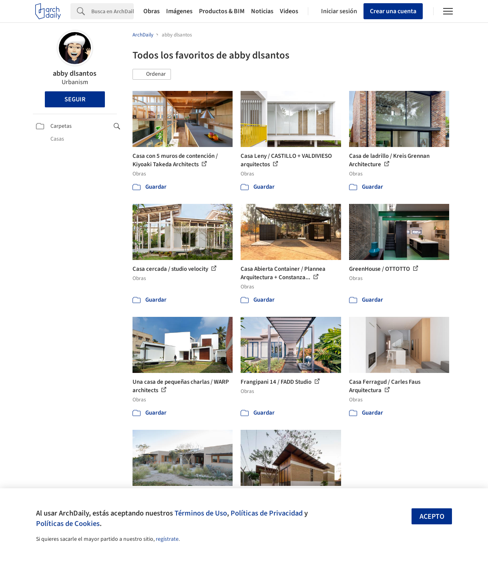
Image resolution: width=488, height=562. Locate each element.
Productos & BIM (222, 11)
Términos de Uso (201, 513)
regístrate (167, 539)
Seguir (74, 99)
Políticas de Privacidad (267, 513)
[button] (152, 74)
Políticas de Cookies (68, 523)
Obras (151, 11)
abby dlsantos (74, 73)
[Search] (112, 11)
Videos (289, 11)
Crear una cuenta (393, 11)
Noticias (262, 11)
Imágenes (179, 11)
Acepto (432, 517)
